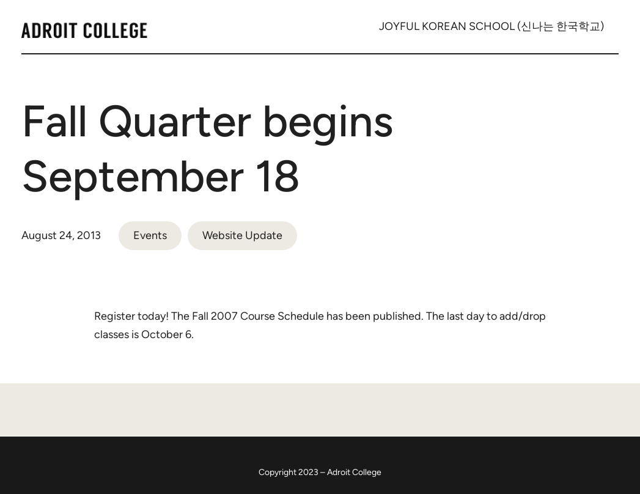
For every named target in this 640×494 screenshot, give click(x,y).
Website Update (242, 235)
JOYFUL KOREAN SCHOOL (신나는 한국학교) (491, 26)
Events (150, 235)
